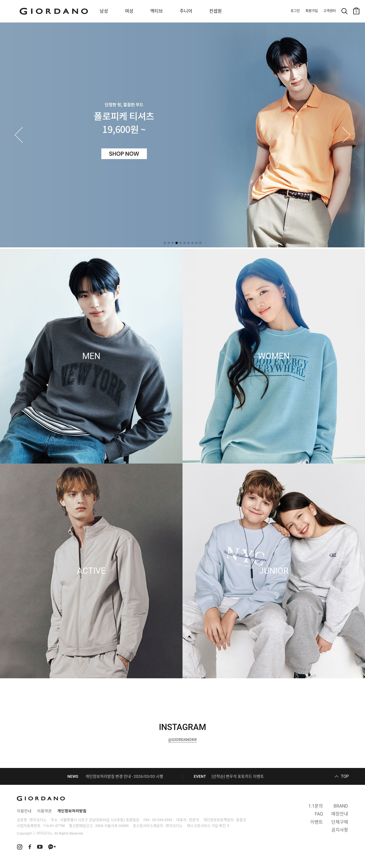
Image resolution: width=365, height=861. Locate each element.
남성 (104, 11)
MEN (91, 356)
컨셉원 (215, 11)
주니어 (186, 11)
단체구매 (339, 822)
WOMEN (273, 356)
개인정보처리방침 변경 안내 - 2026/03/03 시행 (124, 776)
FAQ (319, 814)
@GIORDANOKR (182, 739)
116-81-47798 (54, 826)
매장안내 (339, 814)
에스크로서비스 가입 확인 (206, 826)
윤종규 (241, 820)
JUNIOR (273, 571)
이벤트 (316, 822)
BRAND (341, 806)
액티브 (156, 11)
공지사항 (339, 830)
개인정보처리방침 (71, 811)
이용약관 (44, 811)
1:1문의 (315, 806)
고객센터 (329, 11)
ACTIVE (91, 571)
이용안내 (24, 811)
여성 (129, 11)
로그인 (295, 11)
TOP (345, 776)
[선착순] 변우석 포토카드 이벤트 (238, 776)
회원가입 (311, 11)
